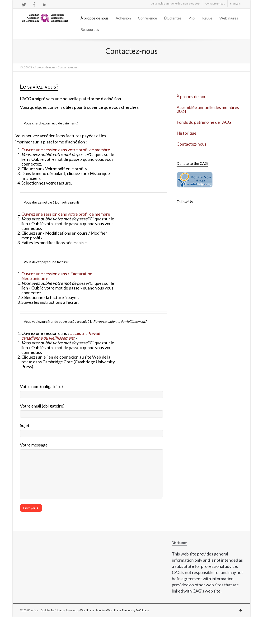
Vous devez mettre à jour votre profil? (51, 202)
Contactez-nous (215, 3)
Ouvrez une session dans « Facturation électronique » (56, 276)
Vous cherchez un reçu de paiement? (51, 123)
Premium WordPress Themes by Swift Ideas (122, 610)
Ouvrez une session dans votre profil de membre (65, 149)
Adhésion (123, 18)
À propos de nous (94, 18)
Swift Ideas (57, 610)
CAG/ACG (26, 67)
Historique (187, 133)
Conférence (147, 18)
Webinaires (228, 18)
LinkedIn (44, 4)
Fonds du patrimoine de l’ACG (204, 122)
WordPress (87, 610)
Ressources (89, 29)
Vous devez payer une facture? (46, 262)
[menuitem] (235, 3)
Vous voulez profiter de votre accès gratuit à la (85, 321)
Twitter (24, 4)
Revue (207, 18)
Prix (191, 18)
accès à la (60, 336)
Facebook (34, 4)
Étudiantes (172, 18)
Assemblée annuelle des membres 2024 (175, 3)
